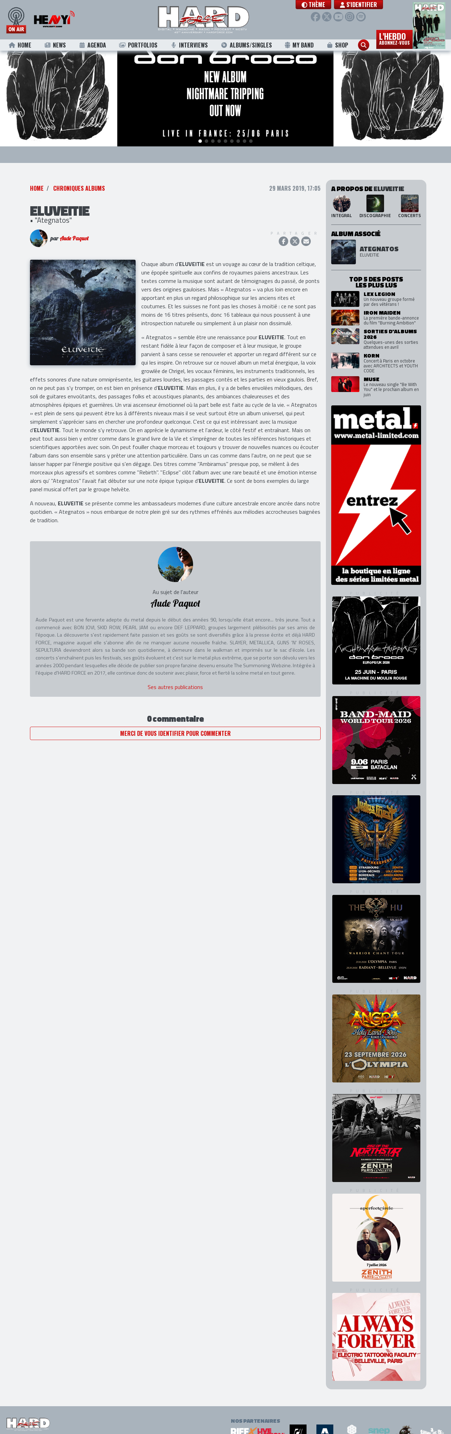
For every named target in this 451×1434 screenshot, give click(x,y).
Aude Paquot (74, 240)
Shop (337, 45)
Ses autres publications (175, 689)
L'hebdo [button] (394, 38)
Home (19, 45)
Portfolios (138, 45)
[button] (320, 4)
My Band (299, 45)
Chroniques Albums (79, 191)
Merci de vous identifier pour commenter (175, 736)
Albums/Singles (246, 45)
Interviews (189, 45)
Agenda (92, 45)
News (55, 45)
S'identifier (364, 4)
